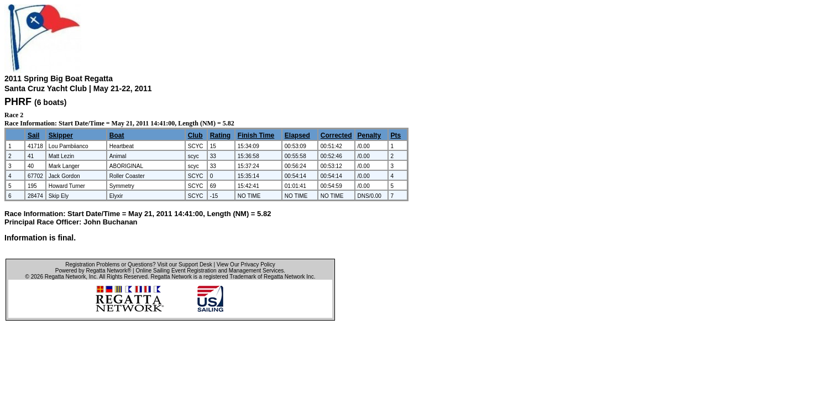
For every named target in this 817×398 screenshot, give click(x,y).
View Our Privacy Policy (246, 264)
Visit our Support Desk (184, 264)
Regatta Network (65, 277)
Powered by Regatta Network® (93, 271)
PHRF (18, 101)
